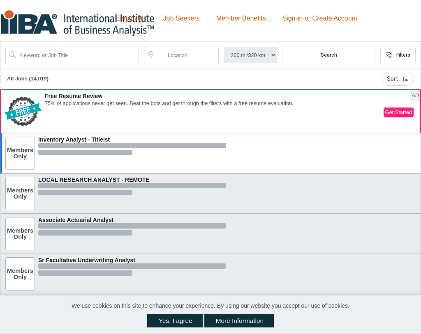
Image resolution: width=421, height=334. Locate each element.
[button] (210, 111)
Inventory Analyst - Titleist (74, 139)
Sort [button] (398, 78)
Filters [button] (398, 55)
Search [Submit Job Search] (329, 55)
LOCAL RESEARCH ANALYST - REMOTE (94, 179)
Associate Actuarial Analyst (75, 220)
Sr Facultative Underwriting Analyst (86, 260)
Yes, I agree (175, 320)
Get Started (398, 112)
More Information (240, 320)
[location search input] (187, 55)
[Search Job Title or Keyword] (78, 55)
